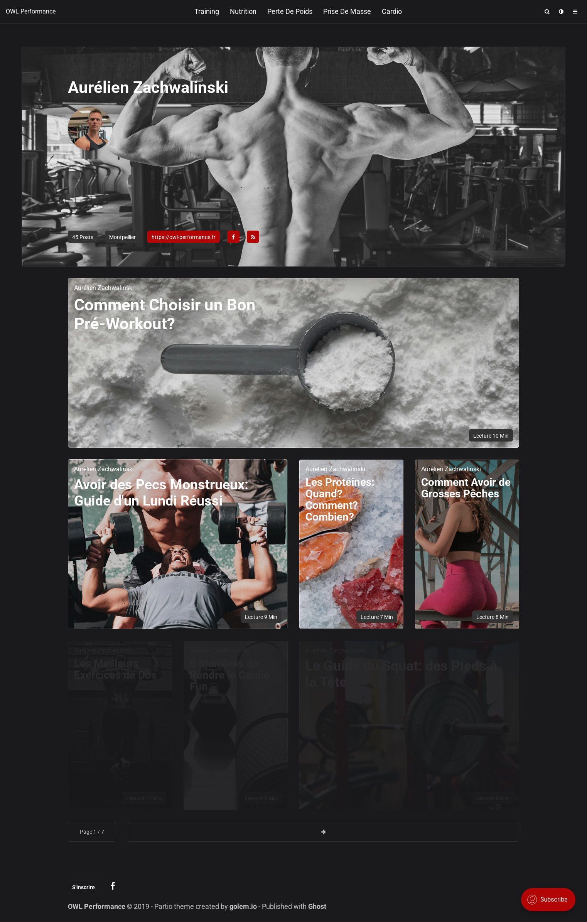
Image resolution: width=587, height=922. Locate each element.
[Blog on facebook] (112, 886)
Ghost (317, 906)
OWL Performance (31, 11)
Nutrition (243, 11)
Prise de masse (347, 11)
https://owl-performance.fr (184, 237)
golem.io (243, 906)
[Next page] (323, 832)
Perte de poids (289, 11)
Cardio (392, 11)
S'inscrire (83, 887)
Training (206, 11)
